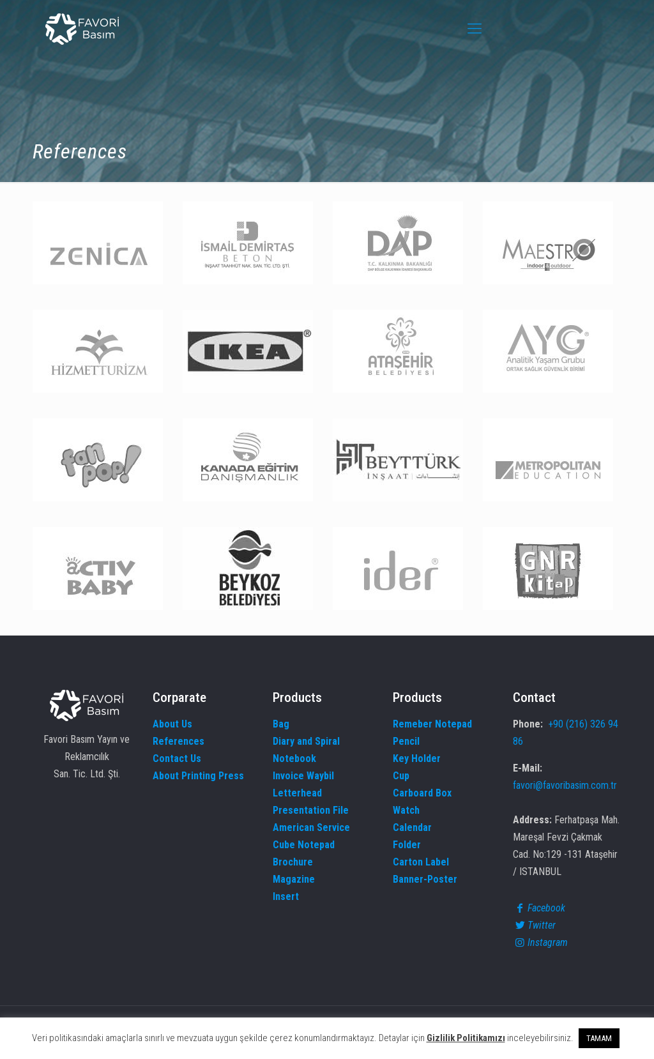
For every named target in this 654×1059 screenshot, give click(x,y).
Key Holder (417, 758)
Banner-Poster (425, 879)
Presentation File (311, 810)
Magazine (294, 879)
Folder (407, 845)
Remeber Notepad (432, 724)
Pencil (406, 741)
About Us (172, 724)
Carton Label (421, 862)
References (178, 741)
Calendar (412, 827)
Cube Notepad (304, 845)
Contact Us (177, 758)
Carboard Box (422, 793)
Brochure (293, 862)
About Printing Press (198, 776)
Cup (401, 776)
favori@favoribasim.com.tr (565, 785)
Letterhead (297, 793)
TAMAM (599, 1038)
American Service (311, 827)
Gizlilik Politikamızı (466, 1038)
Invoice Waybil (303, 776)
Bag (281, 724)
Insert (286, 896)
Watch (406, 810)
